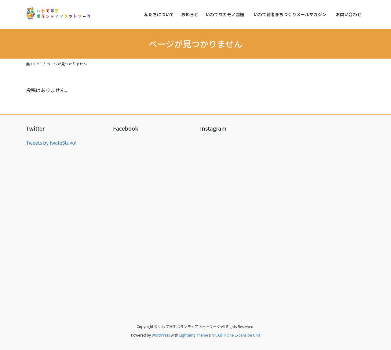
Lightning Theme (193, 334)
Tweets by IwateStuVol (51, 142)
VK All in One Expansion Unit (236, 334)
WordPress (161, 334)
